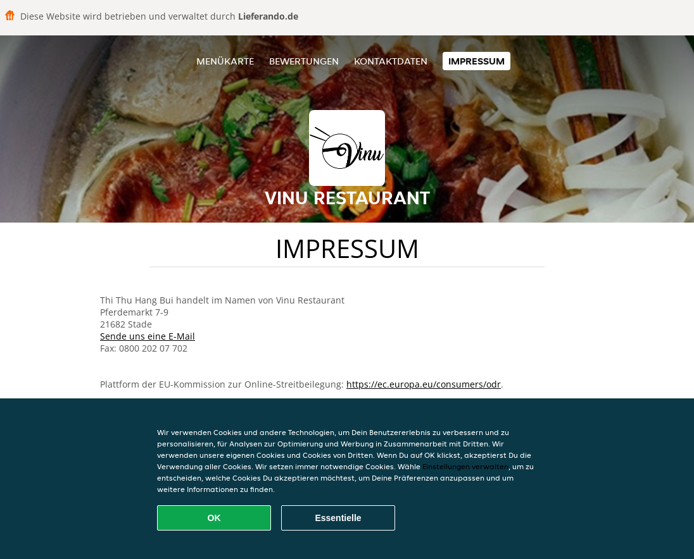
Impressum (476, 61)
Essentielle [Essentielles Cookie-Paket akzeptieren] (338, 518)
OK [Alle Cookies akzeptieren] (214, 518)
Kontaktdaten (390, 61)
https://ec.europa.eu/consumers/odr (423, 384)
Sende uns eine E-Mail (147, 336)
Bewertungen (304, 61)
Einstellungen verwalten (465, 466)
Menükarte (225, 61)
